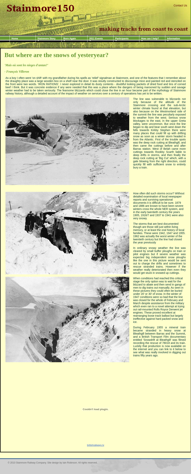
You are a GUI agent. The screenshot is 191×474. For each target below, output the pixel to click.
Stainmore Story (46, 38)
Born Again (69, 38)
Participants (122, 38)
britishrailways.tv (95, 445)
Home (14, 38)
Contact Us (180, 5)
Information (173, 38)
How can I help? (150, 38)
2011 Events (96, 38)
